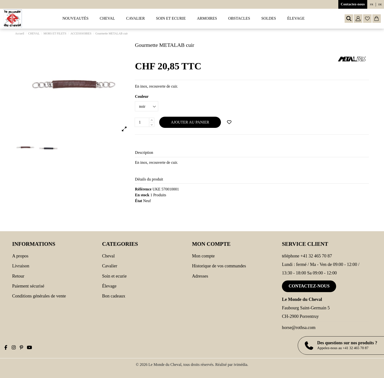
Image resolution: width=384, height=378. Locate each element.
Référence (143, 189)
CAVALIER (109, 265)
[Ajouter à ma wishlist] (229, 122)
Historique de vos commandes (219, 265)
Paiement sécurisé (28, 286)
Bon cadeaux (113, 296)
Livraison (20, 265)
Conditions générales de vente (39, 296)
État (138, 201)
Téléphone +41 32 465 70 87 (307, 256)
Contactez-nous (353, 4)
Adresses (200, 276)
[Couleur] (146, 106)
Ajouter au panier (190, 122)
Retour (18, 276)
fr (371, 4)
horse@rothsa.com (298, 327)
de (380, 4)
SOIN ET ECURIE (114, 276)
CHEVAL (108, 256)
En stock (142, 195)
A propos (20, 256)
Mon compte (203, 256)
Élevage (109, 286)
